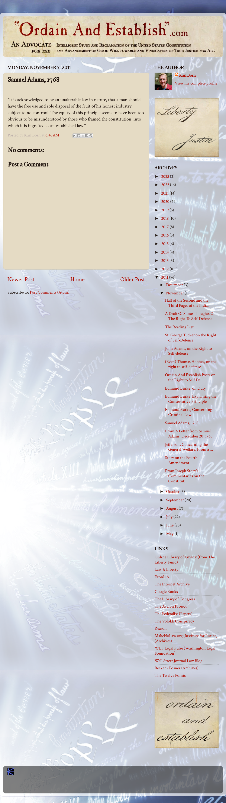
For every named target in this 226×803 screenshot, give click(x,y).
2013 (165, 260)
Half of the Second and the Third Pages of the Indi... (187, 303)
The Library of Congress (175, 599)
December (175, 285)
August (172, 508)
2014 (165, 252)
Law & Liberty (166, 569)
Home (77, 279)
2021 (165, 193)
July (169, 517)
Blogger (122, 786)
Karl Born (187, 75)
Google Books (166, 591)
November (175, 293)
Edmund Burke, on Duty (185, 388)
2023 (165, 176)
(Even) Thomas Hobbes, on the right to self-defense (190, 364)
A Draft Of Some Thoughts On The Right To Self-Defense (190, 316)
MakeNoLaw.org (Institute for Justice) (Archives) (186, 638)
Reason (161, 628)
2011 (165, 277)
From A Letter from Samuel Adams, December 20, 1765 (188, 433)
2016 (165, 235)
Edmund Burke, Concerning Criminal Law (188, 412)
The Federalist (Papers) (173, 614)
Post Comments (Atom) (49, 292)
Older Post (132, 279)
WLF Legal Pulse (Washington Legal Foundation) (185, 650)
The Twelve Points (170, 675)
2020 (165, 201)
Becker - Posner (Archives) (176, 668)
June (170, 525)
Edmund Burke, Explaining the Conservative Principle (190, 399)
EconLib (162, 577)
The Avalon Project (171, 606)
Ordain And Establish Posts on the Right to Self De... (190, 377)
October (173, 491)
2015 (165, 244)
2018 (165, 218)
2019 (165, 210)
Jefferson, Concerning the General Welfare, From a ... (189, 447)
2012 (165, 269)
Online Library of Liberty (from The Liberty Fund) (185, 559)
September (175, 500)
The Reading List (179, 327)
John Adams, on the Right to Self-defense (188, 351)
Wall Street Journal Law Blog (178, 661)
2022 (165, 185)
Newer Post (21, 279)
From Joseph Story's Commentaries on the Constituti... (184, 476)
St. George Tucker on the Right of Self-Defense (190, 337)
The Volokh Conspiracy (174, 621)
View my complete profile (196, 83)
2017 (165, 227)
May (170, 533)
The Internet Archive (172, 584)
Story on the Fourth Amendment (181, 460)
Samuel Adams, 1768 (181, 423)
